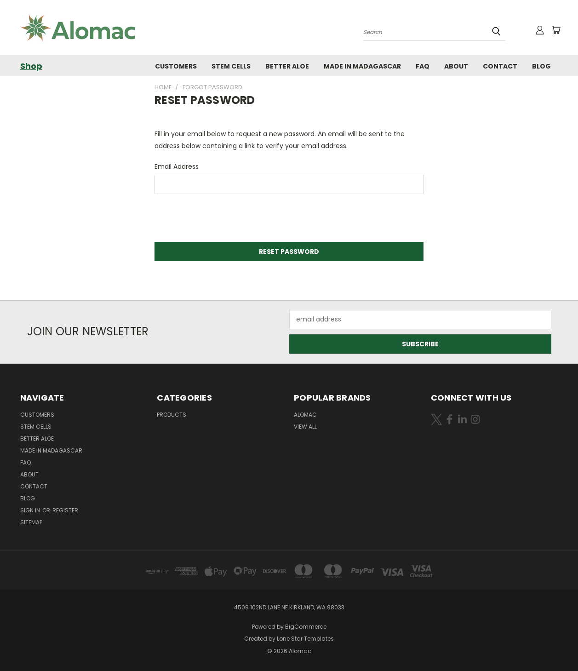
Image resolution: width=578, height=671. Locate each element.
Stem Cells (231, 66)
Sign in (30, 510)
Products (171, 415)
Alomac (305, 415)
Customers (176, 66)
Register (65, 510)
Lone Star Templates (305, 638)
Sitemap (31, 522)
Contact (500, 66)
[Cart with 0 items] (556, 29)
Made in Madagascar (362, 66)
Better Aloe (287, 66)
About (456, 66)
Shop (31, 66)
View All (305, 426)
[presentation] (224, 219)
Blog (541, 66)
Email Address (177, 166)
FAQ (422, 66)
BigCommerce (305, 627)
